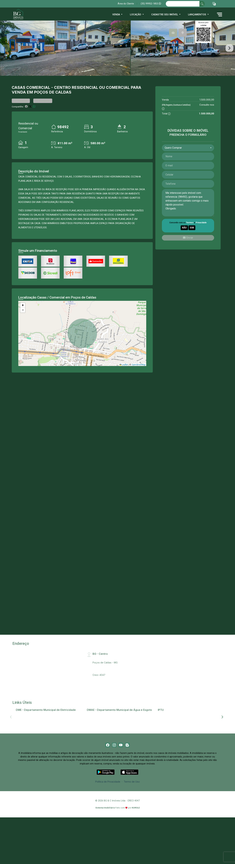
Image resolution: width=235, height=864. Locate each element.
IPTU (162, 740)
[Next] (222, 743)
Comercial (38, 113)
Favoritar (21, 127)
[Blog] (129, 772)
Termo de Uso (132, 809)
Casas (18, 113)
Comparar (43, 127)
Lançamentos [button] (197, 14)
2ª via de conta (25, 740)
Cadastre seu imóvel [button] (165, 14)
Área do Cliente (126, 3)
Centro (62, 113)
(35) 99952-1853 (151, 3)
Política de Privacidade (107, 809)
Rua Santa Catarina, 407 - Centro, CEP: (119, 684)
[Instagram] (113, 772)
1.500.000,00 (207, 125)
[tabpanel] (117, 61)
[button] (214, 3)
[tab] (173, 33)
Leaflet (123, 390)
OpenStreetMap (138, 390)
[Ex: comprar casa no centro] (183, 4)
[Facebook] (105, 772)
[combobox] (188, 173)
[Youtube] (121, 772)
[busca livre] (202, 4)
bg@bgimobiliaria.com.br (106, 696)
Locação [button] (136, 14)
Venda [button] (116, 14)
